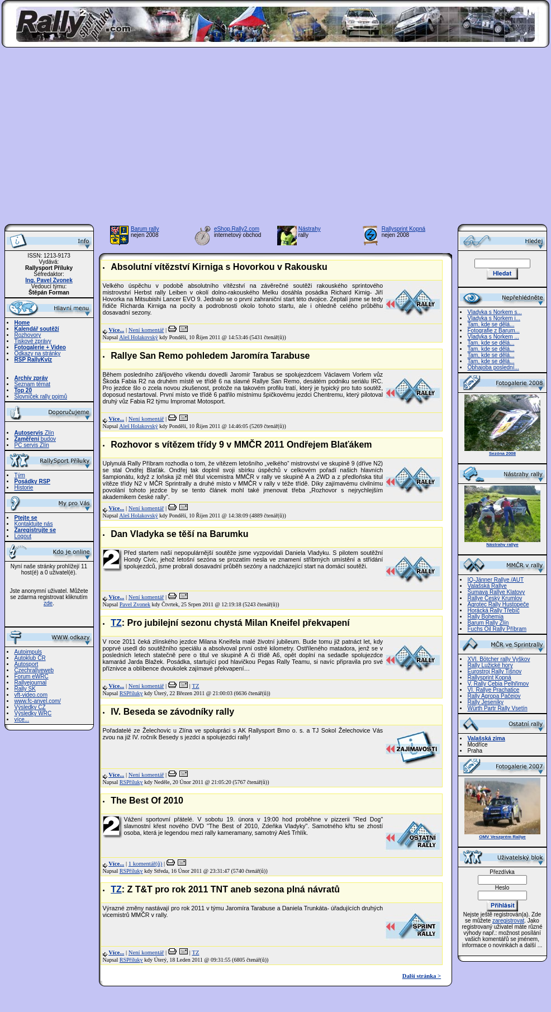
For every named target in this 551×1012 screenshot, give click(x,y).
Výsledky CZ (30, 707)
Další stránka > (421, 976)
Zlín (34, 433)
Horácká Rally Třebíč (494, 610)
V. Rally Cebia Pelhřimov (498, 684)
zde (48, 603)
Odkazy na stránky (38, 353)
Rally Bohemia (486, 617)
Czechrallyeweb (34, 670)
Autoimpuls (28, 652)
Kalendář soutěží (37, 329)
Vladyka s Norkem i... (494, 318)
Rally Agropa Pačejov (494, 696)
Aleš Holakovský (138, 337)
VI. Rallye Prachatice (494, 690)
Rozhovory (28, 335)
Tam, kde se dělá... (491, 324)
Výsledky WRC (33, 713)
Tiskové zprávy (33, 341)
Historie (24, 487)
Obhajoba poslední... (493, 367)
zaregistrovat (508, 921)
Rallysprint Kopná (403, 229)
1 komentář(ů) (146, 864)
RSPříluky (131, 693)
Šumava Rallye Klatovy (496, 592)
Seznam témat (32, 384)
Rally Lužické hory (490, 665)
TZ (116, 623)
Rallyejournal (31, 683)
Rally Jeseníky (486, 702)
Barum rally (145, 229)
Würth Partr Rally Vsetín (498, 708)
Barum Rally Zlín (488, 623)
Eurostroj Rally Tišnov (495, 671)
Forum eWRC (32, 676)
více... (22, 719)
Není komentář (146, 330)
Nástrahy (309, 229)
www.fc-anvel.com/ (38, 701)
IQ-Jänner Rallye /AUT (496, 580)
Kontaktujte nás (34, 524)
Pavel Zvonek (135, 604)
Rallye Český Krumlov (495, 598)
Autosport (27, 664)
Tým (20, 475)
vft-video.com (31, 695)
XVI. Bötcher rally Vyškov (499, 659)
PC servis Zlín (32, 445)
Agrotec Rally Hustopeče (498, 604)
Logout (23, 536)
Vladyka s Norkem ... (493, 337)
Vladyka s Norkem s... (495, 312)
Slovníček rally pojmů (41, 396)
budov (35, 439)
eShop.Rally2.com (236, 229)
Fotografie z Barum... (494, 330)
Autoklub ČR (30, 658)
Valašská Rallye (487, 586)
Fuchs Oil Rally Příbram (497, 629)
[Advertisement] (275, 139)
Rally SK (25, 689)
